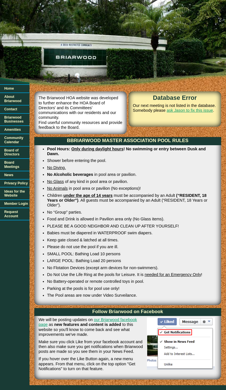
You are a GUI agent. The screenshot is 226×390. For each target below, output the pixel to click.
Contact (10, 109)
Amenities (12, 130)
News (8, 175)
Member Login (16, 204)
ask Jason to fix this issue (190, 110)
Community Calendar (13, 140)
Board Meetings (11, 165)
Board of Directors (12, 152)
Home (9, 88)
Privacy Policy (16, 183)
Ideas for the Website (14, 193)
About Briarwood (13, 99)
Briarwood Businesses (14, 119)
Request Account (11, 214)
